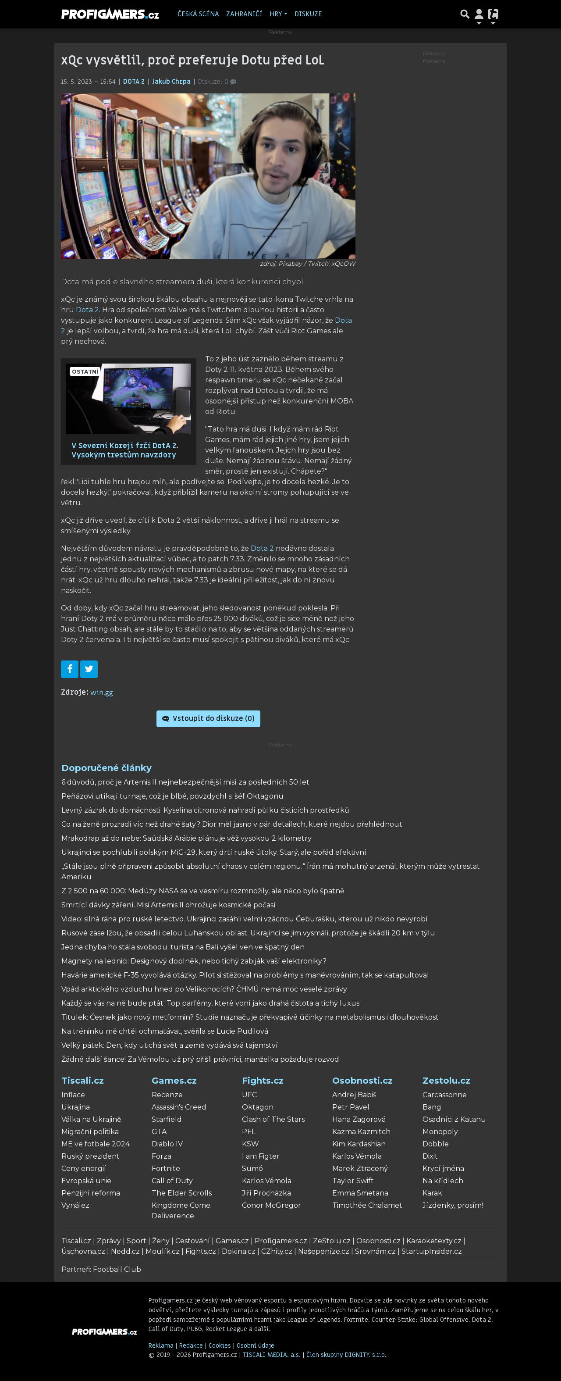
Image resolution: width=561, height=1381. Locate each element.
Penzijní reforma (90, 1193)
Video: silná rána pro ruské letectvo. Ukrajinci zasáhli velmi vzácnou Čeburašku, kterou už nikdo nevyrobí (244, 919)
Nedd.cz (125, 1251)
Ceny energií (83, 1168)
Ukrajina (75, 1107)
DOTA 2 (134, 82)
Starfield (167, 1119)
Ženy (161, 1241)
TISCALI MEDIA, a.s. (272, 1355)
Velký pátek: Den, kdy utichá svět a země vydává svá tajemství (169, 1045)
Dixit (430, 1156)
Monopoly (440, 1132)
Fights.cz (263, 1080)
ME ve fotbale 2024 (95, 1144)
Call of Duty (172, 1181)
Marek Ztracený (360, 1168)
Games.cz (174, 1080)
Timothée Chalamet (367, 1205)
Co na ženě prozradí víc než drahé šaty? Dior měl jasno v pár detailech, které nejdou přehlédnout (231, 824)
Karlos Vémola (266, 1181)
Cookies (220, 1346)
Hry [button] (276, 14)
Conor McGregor (271, 1205)
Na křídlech (443, 1181)
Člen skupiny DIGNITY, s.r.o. (346, 1355)
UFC (249, 1095)
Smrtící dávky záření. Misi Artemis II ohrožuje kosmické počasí (168, 905)
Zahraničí (244, 14)
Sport (136, 1241)
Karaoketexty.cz (434, 1241)
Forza (161, 1156)
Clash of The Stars (273, 1119)
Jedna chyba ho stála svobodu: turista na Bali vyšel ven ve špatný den (183, 947)
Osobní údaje (255, 1346)
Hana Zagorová (359, 1119)
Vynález (75, 1205)
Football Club (117, 1269)
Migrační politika (90, 1132)
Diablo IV (167, 1144)
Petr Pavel (350, 1107)
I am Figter (261, 1156)
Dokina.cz (239, 1251)
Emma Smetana (360, 1193)
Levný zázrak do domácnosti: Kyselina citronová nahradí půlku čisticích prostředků (205, 810)
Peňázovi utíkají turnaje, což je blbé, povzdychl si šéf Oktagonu (172, 796)
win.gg (101, 693)
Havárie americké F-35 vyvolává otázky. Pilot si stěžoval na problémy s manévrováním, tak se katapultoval (245, 975)
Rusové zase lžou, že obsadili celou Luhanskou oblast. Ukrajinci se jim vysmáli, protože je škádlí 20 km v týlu (248, 933)
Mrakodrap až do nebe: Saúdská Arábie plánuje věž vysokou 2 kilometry (186, 838)
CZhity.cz (276, 1251)
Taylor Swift (353, 1181)
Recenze (167, 1095)
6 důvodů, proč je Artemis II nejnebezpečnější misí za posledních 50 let (185, 782)
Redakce (191, 1346)
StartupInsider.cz (431, 1251)
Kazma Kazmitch (361, 1132)
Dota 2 (87, 310)
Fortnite (166, 1168)
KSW (250, 1144)
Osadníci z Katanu (454, 1119)
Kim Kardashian (359, 1144)
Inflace (73, 1095)
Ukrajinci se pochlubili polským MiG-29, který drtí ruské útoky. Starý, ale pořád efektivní (213, 852)
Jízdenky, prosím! (453, 1205)
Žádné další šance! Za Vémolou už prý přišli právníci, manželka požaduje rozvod (200, 1059)
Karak (432, 1193)
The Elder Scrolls (182, 1193)
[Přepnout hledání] (465, 14)
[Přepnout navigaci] (479, 14)
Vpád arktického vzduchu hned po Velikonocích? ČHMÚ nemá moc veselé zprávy (204, 989)
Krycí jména (443, 1168)
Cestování (192, 1241)
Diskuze (308, 14)
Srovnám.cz (375, 1251)
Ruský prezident (90, 1156)
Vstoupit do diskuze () (208, 719)
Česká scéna (198, 14)
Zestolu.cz (446, 1080)
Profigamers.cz (281, 1241)
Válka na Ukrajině (91, 1119)
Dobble (436, 1144)
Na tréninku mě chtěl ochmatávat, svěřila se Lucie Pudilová (164, 1031)
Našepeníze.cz (323, 1251)
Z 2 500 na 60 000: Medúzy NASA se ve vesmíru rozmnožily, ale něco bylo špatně (202, 891)
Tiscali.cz (82, 1080)
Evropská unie (86, 1181)
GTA (159, 1132)
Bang (432, 1107)
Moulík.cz (163, 1251)
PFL (249, 1132)
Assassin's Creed (179, 1107)
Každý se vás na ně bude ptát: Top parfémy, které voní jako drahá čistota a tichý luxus (210, 1003)
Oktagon (257, 1107)
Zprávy (109, 1241)
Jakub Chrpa (172, 82)
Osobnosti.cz (362, 1080)
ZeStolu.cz (332, 1241)
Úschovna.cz (83, 1251)
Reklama (161, 1346)
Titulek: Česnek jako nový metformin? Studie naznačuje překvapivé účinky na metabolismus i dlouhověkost (250, 1017)
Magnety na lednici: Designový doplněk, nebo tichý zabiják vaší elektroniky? (194, 961)
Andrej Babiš (354, 1095)
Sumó (252, 1168)
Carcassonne (445, 1095)
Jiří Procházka (266, 1193)
